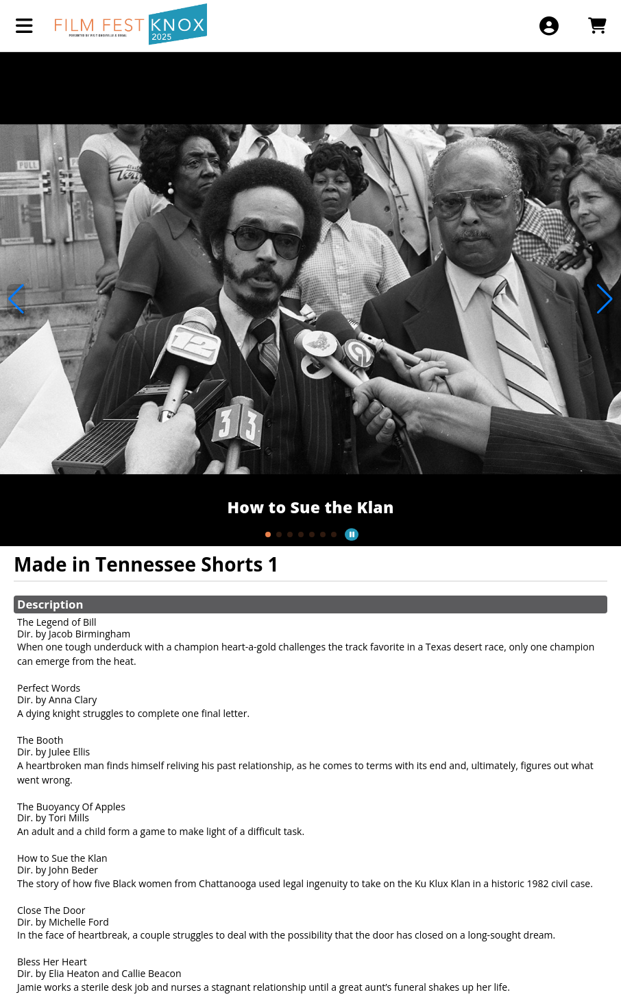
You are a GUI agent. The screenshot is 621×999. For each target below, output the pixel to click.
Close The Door (51, 910)
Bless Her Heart (52, 961)
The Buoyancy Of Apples (71, 806)
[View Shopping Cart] (596, 25)
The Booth (40, 740)
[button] (268, 534)
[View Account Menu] (548, 25)
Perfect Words (48, 687)
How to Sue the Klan (62, 858)
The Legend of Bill (57, 621)
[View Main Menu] (24, 25)
